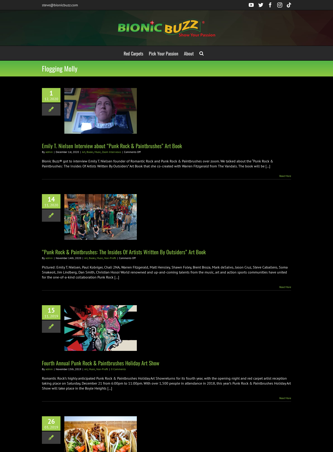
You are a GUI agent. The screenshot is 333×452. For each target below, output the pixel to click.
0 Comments (118, 369)
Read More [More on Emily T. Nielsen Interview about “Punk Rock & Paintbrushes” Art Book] (285, 176)
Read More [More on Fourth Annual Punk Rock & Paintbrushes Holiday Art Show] (285, 398)
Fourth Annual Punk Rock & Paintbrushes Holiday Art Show (100, 363)
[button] (201, 53)
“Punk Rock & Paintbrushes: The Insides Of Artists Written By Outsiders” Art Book (124, 252)
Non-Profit (110, 258)
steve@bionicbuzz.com (60, 5)
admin (49, 152)
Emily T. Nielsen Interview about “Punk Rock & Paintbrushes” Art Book (112, 146)
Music (97, 152)
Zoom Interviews (111, 152)
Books (90, 152)
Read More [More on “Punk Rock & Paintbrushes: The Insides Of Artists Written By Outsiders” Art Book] (285, 287)
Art (83, 152)
